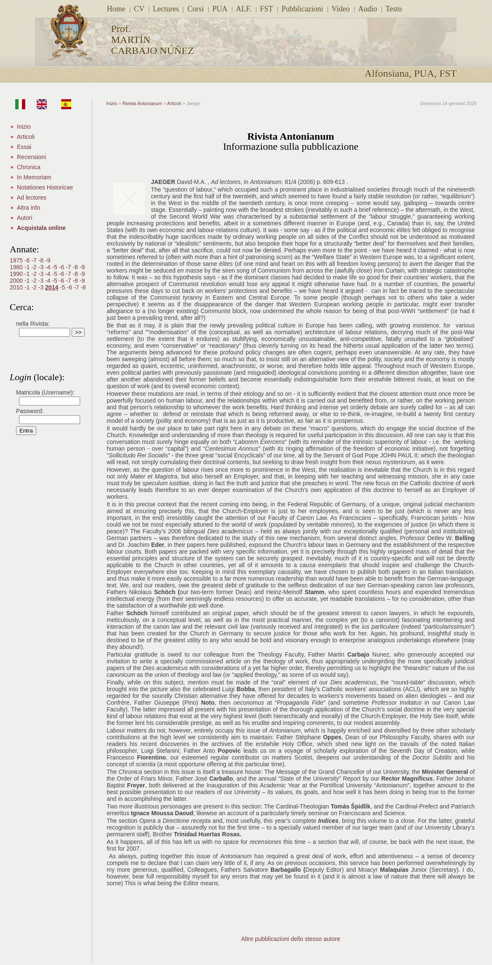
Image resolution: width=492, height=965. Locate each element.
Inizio (24, 126)
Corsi (195, 9)
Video (341, 9)
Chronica (28, 167)
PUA (220, 9)
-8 (41, 260)
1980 (17, 267)
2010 (17, 287)
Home (116, 9)
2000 (17, 280)
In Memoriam (34, 177)
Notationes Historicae (45, 187)
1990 (17, 273)
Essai (24, 146)
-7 (34, 260)
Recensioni (31, 157)
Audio (367, 9)
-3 (41, 267)
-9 (47, 260)
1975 (17, 260)
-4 (48, 267)
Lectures (166, 9)
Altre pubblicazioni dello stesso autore (290, 938)
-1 (27, 267)
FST (266, 9)
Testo (394, 9)
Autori (24, 217)
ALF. (244, 9)
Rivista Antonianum (142, 103)
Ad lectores (31, 197)
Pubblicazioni (302, 9)
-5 (55, 267)
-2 (34, 267)
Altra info (28, 207)
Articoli (26, 136)
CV (139, 9)
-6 (27, 260)
